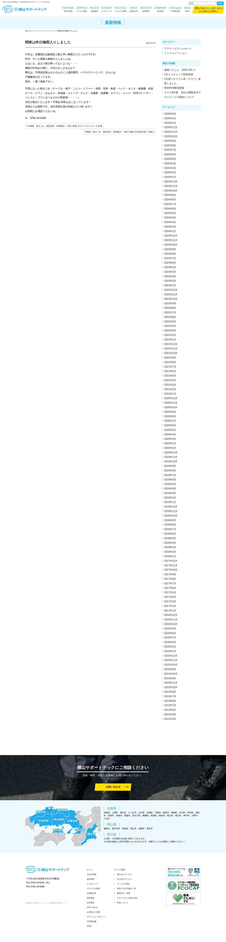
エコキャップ (106, 9)
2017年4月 (170, 597)
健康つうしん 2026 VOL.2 (179, 70)
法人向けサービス (124, 879)
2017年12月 (171, 561)
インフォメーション (175, 53)
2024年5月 (170, 213)
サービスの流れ (123, 884)
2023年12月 (171, 235)
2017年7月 (170, 583)
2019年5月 (170, 484)
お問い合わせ (217, 8)
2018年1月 (170, 556)
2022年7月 (170, 312)
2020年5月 (170, 430)
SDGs (187, 9)
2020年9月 (170, 412)
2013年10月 (171, 687)
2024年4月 (170, 217)
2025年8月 (170, 145)
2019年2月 (170, 497)
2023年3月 (170, 276)
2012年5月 (170, 709)
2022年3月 (170, 330)
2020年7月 (170, 420)
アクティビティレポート (178, 48)
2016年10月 (171, 624)
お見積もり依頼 (93, 912)
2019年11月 (171, 457)
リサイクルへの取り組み (127, 898)
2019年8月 (170, 470)
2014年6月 (170, 678)
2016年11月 (171, 619)
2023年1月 (170, 285)
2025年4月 (170, 163)
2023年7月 (170, 258)
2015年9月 (170, 669)
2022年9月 (170, 303)
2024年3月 (170, 222)
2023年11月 (171, 240)
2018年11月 (171, 511)
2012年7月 (170, 705)
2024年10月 (171, 190)
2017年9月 (170, 574)
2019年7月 (170, 475)
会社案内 (160, 9)
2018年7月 (170, 529)
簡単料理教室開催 (174, 88)
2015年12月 (171, 655)
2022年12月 (171, 290)
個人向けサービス (124, 874)
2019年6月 (170, 479)
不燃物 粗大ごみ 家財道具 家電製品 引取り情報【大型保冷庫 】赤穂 (119, 132)
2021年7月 (170, 366)
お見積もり (204, 8)
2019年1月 (170, 502)
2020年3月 (170, 439)
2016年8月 (170, 633)
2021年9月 (170, 357)
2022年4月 (170, 326)
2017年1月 (170, 610)
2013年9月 (170, 691)
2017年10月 (171, 569)
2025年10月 (171, 136)
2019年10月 (171, 461)
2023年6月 (170, 262)
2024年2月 (170, 226)
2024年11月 (171, 186)
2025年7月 (170, 150)
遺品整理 (94, 9)
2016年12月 (171, 615)
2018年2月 (170, 551)
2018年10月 (171, 515)
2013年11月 (171, 682)
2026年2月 (170, 118)
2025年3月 (170, 168)
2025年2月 (170, 172)
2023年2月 (170, 280)
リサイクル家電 (121, 9)
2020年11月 (171, 402)
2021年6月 (170, 371)
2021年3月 (170, 384)
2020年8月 (170, 416)
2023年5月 (170, 267)
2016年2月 (170, 646)
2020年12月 (171, 398)
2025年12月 (171, 127)
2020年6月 (170, 425)
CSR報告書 (175, 9)
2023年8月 (170, 253)
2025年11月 (171, 131)
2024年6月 (170, 208)
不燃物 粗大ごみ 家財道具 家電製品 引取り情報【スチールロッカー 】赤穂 (65, 126)
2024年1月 (170, 231)
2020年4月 (170, 434)
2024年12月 (171, 181)
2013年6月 (170, 701)
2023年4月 (170, 272)
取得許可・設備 (123, 893)
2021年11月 (171, 348)
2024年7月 (170, 204)
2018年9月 (170, 520)
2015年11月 (171, 660)
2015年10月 (171, 664)
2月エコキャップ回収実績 (178, 74)
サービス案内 (81, 9)
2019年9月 (170, 466)
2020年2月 (170, 443)
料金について (122, 903)
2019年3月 (170, 493)
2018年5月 (170, 538)
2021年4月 (170, 380)
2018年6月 (170, 533)
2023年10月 (171, 244)
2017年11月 (171, 565)
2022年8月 (170, 308)
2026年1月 (170, 123)
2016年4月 (170, 642)
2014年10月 (171, 673)
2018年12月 (171, 506)
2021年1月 (170, 393)
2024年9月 (170, 195)
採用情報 (145, 9)
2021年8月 (170, 362)
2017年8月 (170, 579)
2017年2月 (170, 606)
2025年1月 (170, 177)
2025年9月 (170, 141)
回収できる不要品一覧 (126, 888)
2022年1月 (170, 339)
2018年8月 (170, 524)
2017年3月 (170, 601)
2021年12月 (171, 344)
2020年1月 (170, 448)
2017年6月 (170, 588)
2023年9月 (170, 249)
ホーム (89, 870)
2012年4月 (170, 714)
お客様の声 (133, 9)
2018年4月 (170, 542)
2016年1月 (170, 651)
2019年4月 (170, 488)
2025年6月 (170, 154)
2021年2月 (170, 389)
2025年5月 (170, 159)
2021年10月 (171, 353)
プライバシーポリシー (96, 917)
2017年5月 (170, 592)
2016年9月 (170, 628)
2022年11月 (171, 294)
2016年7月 (170, 637)
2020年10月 (171, 407)
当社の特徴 (68, 9)
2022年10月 (171, 299)
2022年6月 (170, 317)
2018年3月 (170, 547)
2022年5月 (170, 321)
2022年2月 (170, 335)
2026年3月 (170, 113)
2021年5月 (170, 375)
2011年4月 (170, 719)
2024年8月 (170, 199)
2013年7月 (170, 696)
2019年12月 (171, 452)
